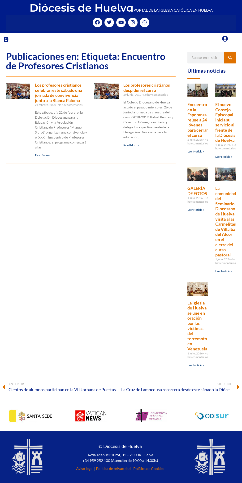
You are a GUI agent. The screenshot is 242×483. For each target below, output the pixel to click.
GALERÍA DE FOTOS (197, 191)
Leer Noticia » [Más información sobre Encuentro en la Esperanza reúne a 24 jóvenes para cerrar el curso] (195, 151)
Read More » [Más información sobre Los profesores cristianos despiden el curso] (131, 145)
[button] (5, 39)
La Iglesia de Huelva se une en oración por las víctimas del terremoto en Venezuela (197, 325)
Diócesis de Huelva (82, 7)
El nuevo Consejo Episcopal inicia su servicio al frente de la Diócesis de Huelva (225, 122)
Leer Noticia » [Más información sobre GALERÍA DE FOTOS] (195, 209)
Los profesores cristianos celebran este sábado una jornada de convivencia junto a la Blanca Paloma (58, 92)
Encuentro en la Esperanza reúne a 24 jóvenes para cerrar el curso (197, 120)
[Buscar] (230, 57)
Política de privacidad (113, 468)
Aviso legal (84, 468)
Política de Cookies (148, 468)
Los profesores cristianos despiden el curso (146, 87)
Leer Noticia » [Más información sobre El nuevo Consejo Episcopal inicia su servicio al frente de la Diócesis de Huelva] (223, 156)
